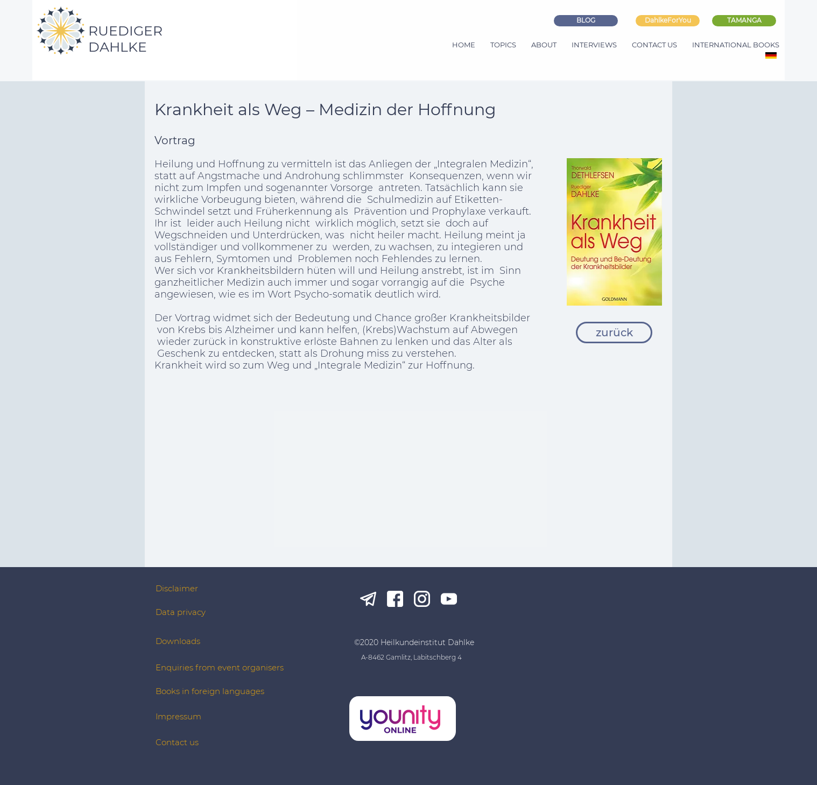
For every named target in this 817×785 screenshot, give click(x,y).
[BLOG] (586, 20)
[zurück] (614, 332)
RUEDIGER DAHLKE (125, 39)
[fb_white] (395, 599)
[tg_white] (368, 599)
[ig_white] (422, 599)
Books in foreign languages (210, 691)
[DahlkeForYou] (668, 20)
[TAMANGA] (744, 20)
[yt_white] (449, 599)
